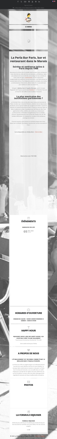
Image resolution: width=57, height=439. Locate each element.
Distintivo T (32, 90)
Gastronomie (28, 77)
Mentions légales (40, 436)
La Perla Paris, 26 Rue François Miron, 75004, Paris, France (29, 8)
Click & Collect (38, 132)
